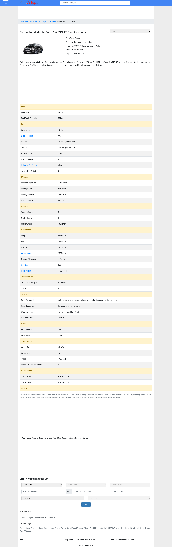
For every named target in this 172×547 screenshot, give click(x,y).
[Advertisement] (86, 86)
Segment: (70, 42)
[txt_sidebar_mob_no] (89, 491)
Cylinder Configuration (30, 165)
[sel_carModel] (86, 485)
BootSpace (26, 265)
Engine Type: (71, 50)
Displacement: (72, 53)
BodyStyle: (70, 38)
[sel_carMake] (42, 485)
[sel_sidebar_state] (53, 498)
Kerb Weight (26, 271)
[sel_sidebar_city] (119, 498)
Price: (68, 46)
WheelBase (26, 253)
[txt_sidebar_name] (42, 491)
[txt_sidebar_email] (130, 491)
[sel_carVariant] (130, 485)
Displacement (27, 136)
